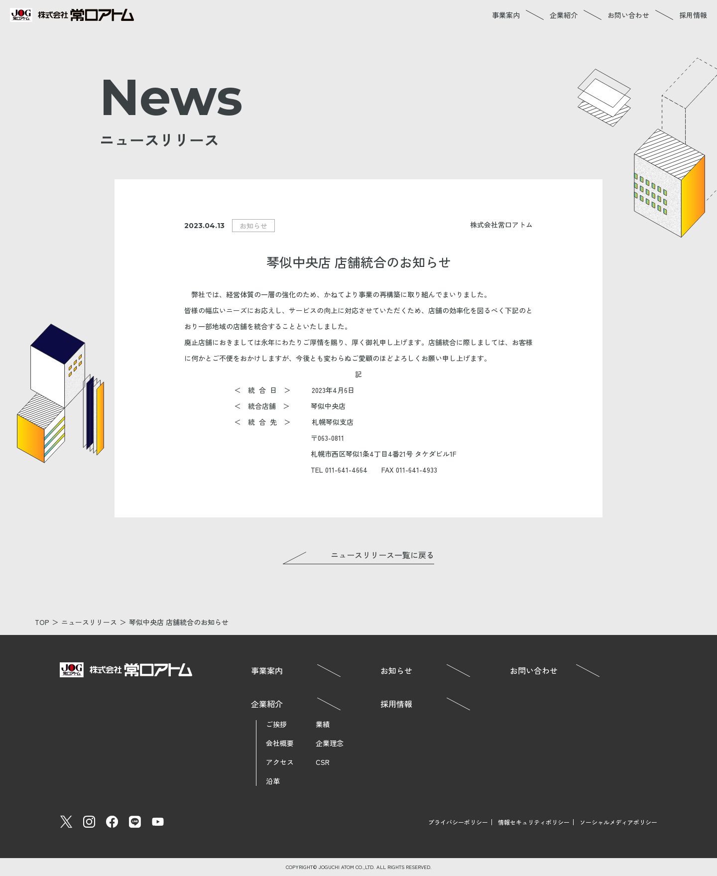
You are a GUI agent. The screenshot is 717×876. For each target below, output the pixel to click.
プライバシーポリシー (458, 822)
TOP (42, 622)
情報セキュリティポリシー (534, 822)
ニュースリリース (89, 622)
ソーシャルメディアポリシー (618, 822)
